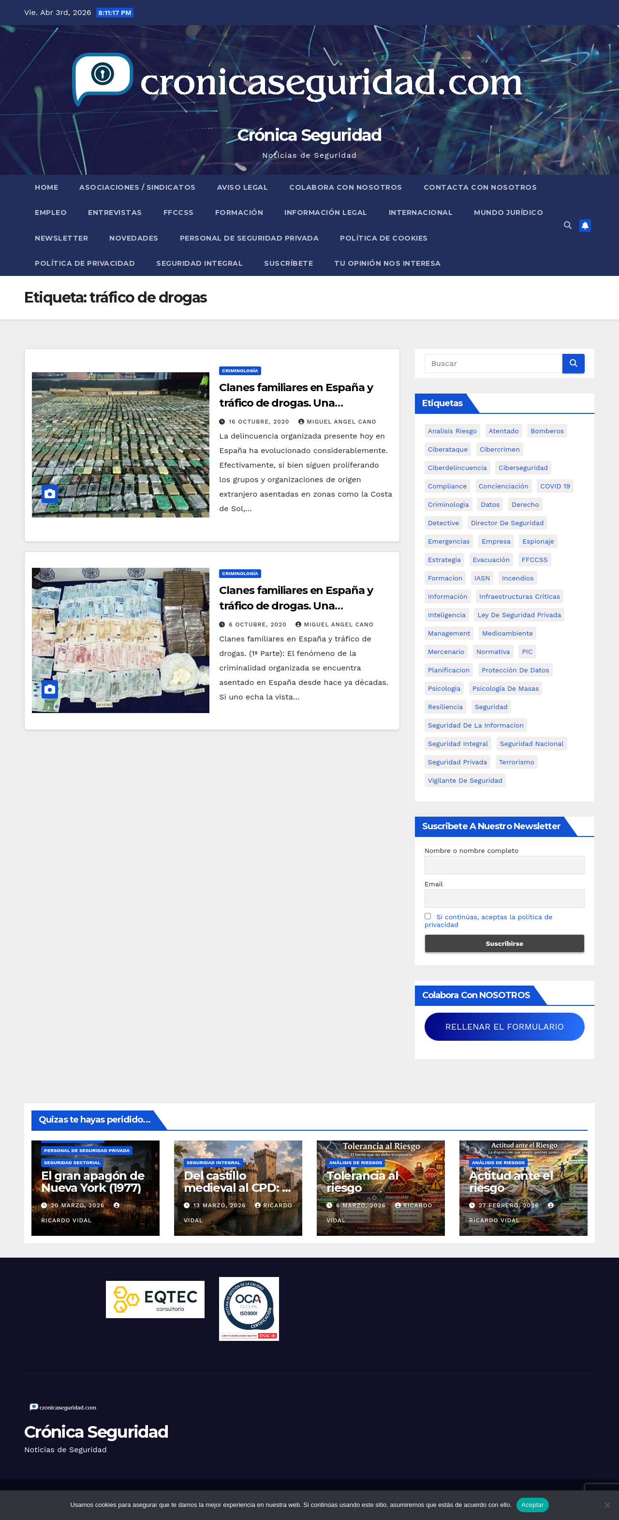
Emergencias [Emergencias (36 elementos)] (449, 541)
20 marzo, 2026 (79, 1205)
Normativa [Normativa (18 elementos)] (493, 651)
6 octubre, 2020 (259, 624)
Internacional (421, 212)
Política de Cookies (384, 238)
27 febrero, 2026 (510, 1205)
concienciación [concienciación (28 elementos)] (504, 486)
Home (46, 187)
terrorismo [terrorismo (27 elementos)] (516, 762)
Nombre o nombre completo (472, 850)
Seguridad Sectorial (72, 1162)
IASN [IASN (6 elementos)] (482, 578)
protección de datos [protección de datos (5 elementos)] (515, 670)
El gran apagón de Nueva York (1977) (93, 1182)
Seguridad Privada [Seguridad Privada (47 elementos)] (457, 762)
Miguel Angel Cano (337, 421)
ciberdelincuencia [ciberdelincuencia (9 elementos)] (457, 467)
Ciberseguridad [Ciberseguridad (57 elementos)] (523, 467)
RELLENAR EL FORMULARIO (504, 1026)
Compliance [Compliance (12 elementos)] (447, 486)
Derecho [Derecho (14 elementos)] (525, 504)
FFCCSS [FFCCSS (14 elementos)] (535, 559)
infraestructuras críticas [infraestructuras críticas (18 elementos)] (519, 596)
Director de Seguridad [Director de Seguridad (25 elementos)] (507, 523)
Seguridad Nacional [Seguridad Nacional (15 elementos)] (532, 743)
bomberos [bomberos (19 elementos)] (547, 431)
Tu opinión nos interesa (387, 263)
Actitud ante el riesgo (511, 1182)
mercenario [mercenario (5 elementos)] (446, 651)
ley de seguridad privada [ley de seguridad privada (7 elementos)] (519, 615)
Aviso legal (242, 187)
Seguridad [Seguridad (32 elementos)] (491, 707)
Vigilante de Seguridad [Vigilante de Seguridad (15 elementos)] (465, 780)
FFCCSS (178, 212)
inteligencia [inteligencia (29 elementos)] (447, 615)
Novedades (134, 238)
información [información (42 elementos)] (448, 596)
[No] (607, 1505)
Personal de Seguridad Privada (249, 238)
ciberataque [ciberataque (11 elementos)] (448, 449)
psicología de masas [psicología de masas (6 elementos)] (505, 688)
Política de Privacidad (85, 263)
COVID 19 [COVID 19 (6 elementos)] (555, 486)
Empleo (51, 212)
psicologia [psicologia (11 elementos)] (444, 688)
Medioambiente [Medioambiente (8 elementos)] (507, 633)
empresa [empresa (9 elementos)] (496, 541)
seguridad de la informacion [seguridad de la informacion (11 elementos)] (476, 725)
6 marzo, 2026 (362, 1205)
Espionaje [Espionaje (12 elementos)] (538, 541)
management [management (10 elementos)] (449, 633)
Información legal (326, 212)
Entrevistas (115, 212)
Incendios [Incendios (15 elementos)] (518, 578)
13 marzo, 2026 (220, 1205)
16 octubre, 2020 (260, 421)
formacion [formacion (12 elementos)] (445, 578)
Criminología (240, 370)
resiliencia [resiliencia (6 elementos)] (445, 707)
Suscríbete (288, 263)
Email (434, 884)
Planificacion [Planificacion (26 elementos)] (449, 670)
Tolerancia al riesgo (362, 1182)
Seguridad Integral (199, 263)
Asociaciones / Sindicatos (137, 187)
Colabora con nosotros (345, 187)
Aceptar (532, 1504)
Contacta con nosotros (480, 187)
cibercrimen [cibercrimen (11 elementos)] (500, 449)
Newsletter (61, 238)
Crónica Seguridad (309, 135)
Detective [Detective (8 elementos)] (443, 523)
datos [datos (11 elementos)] (490, 504)
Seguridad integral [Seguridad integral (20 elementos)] (458, 743)
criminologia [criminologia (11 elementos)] (448, 504)
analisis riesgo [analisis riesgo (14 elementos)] (452, 431)
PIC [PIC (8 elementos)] (527, 651)
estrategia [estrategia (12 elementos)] (444, 559)
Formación (239, 212)
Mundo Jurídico (508, 212)
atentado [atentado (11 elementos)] (504, 431)
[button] (568, 225)
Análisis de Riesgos (355, 1162)
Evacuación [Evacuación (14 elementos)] (491, 559)
